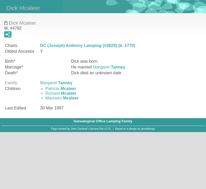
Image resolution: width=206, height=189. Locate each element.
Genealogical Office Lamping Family (103, 121)
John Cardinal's (80, 128)
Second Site (97, 128)
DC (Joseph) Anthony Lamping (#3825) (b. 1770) (87, 45)
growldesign (148, 128)
